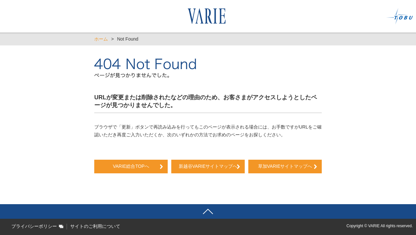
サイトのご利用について (95, 226)
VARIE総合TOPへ (131, 166)
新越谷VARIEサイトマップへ (210, 166)
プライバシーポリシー (34, 226)
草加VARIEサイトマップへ (285, 166)
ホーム (101, 39)
